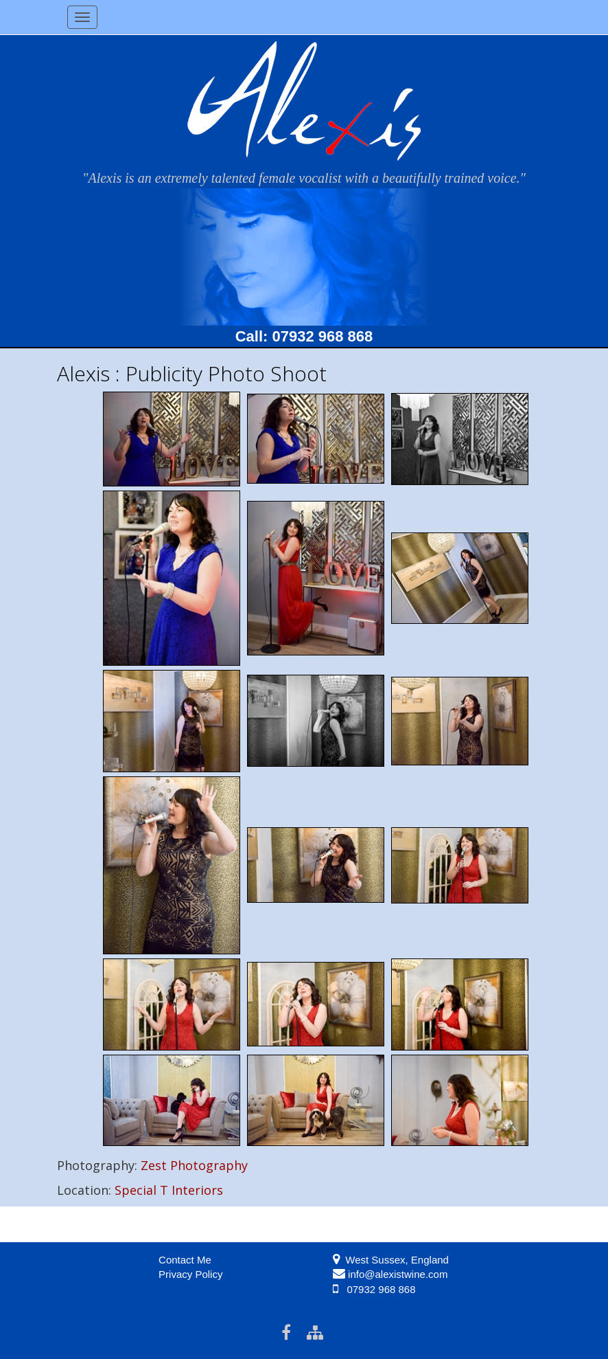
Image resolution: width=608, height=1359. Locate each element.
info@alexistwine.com (397, 1274)
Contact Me (185, 1260)
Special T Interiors (169, 1190)
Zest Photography (194, 1165)
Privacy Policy (190, 1274)
